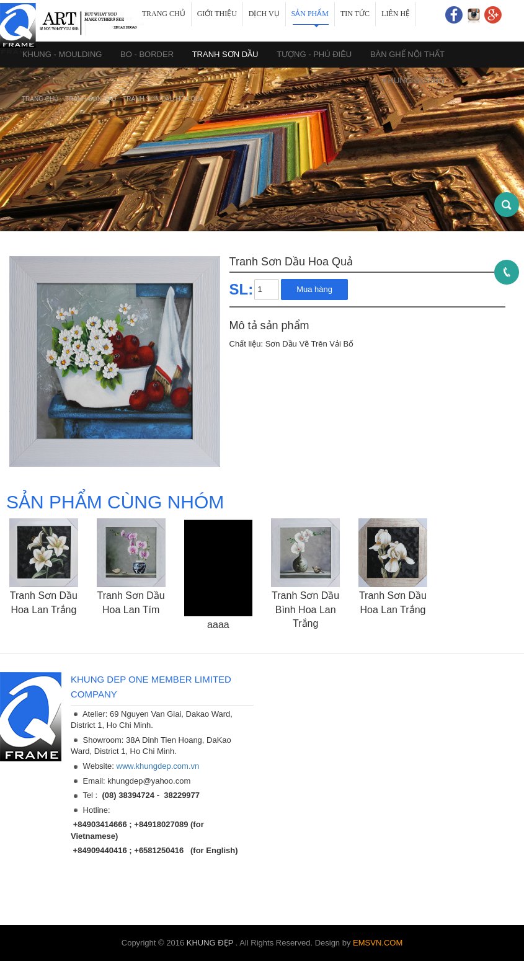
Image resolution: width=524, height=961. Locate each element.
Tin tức (355, 13)
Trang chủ (163, 13)
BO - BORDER (147, 54)
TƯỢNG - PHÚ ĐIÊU (314, 54)
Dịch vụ (264, 13)
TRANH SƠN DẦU (225, 54)
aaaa (218, 624)
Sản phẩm (310, 13)
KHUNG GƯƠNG (414, 80)
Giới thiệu (217, 13)
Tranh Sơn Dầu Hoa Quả (163, 98)
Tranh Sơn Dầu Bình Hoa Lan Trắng (305, 609)
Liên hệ (395, 13)
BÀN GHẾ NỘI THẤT (407, 54)
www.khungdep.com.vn (158, 766)
